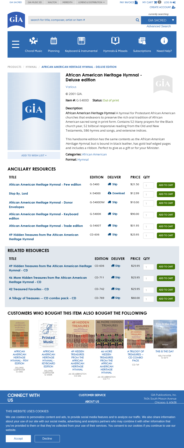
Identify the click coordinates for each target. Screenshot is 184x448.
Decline (47, 438)
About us (92, 401)
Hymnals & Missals (115, 43)
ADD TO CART (166, 185)
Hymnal (31, 66)
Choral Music (33, 43)
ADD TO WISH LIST (34, 155)
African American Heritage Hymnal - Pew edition (45, 184)
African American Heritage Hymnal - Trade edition (46, 225)
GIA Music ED (35, 2)
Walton (52, 2)
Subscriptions (142, 43)
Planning (53, 43)
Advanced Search (159, 26)
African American (94, 154)
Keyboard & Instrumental (81, 43)
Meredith (67, 2)
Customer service (92, 395)
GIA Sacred (16, 2)
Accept (18, 438)
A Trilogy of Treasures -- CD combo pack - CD (42, 298)
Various (71, 87)
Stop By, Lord (18, 193)
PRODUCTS (14, 66)
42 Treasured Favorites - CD (29, 289)
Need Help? (164, 43)
